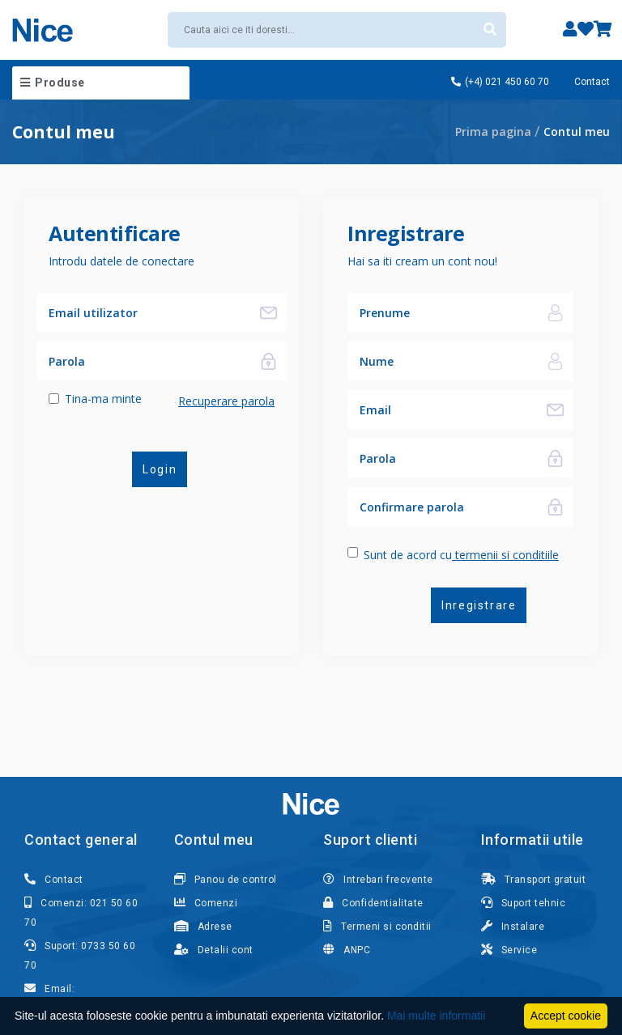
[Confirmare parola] (442, 506)
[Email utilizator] (143, 312)
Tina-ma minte (103, 398)
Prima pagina (493, 131)
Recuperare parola (226, 401)
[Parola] (143, 361)
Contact (592, 81)
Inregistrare (478, 605)
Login (159, 469)
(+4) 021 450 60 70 (500, 81)
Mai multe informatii (436, 1015)
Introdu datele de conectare (121, 261)
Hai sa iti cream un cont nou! (422, 261)
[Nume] (442, 312)
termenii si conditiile (505, 554)
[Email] (442, 409)
